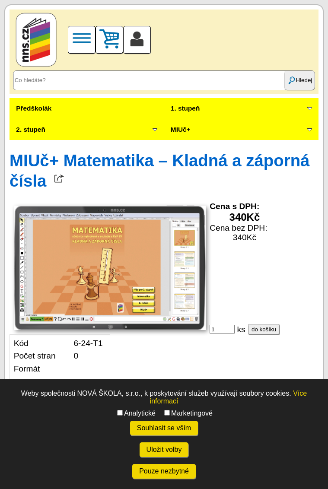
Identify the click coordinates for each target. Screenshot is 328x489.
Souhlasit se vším (164, 428)
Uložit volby (164, 449)
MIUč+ (181, 129)
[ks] (222, 329)
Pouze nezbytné (164, 471)
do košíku (264, 329)
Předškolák (33, 108)
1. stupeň (185, 108)
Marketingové (188, 413)
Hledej (299, 80)
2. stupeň (30, 129)
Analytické (136, 413)
